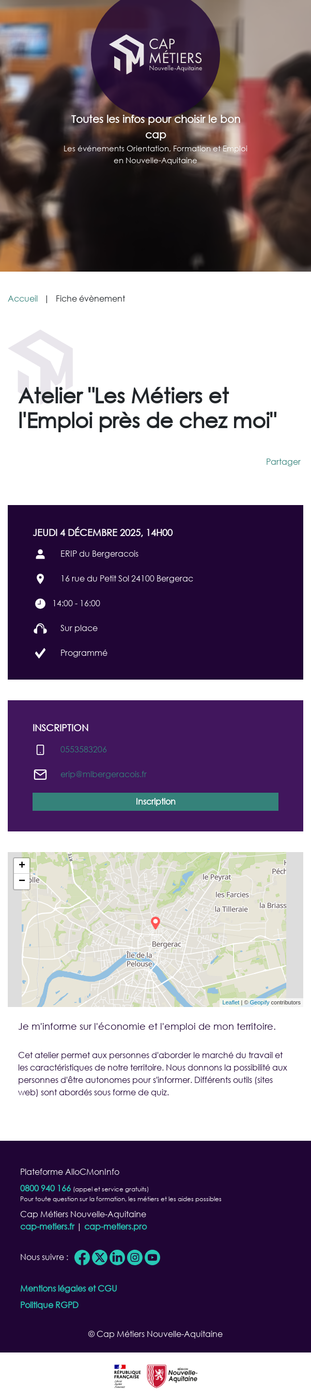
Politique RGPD (49, 1304)
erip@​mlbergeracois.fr (103, 773)
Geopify (260, 1002)
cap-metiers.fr (47, 1226)
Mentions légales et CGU (68, 1288)
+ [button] (22, 866)
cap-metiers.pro (115, 1226)
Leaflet (230, 1002)
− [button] (22, 881)
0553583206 (83, 749)
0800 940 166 (45, 1188)
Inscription (156, 801)
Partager (283, 461)
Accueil (23, 298)
